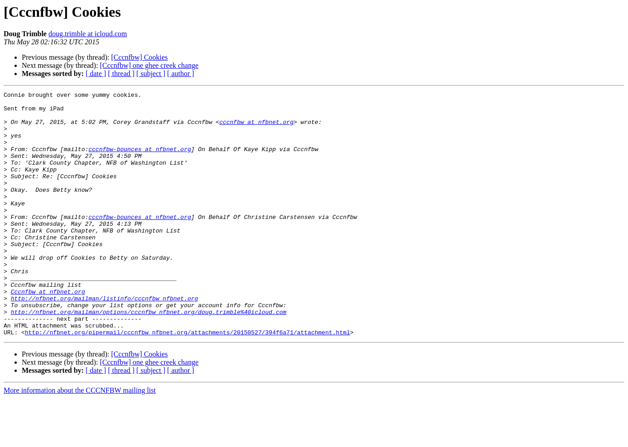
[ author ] (180, 73)
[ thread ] (121, 73)
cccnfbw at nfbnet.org (256, 128)
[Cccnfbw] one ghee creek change (149, 65)
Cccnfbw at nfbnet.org (48, 332)
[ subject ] (150, 73)
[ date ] (96, 73)
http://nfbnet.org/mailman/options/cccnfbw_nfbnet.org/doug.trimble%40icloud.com (148, 356)
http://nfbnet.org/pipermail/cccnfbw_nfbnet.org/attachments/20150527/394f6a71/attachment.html (187, 381)
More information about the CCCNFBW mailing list (80, 439)
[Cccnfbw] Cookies (139, 57)
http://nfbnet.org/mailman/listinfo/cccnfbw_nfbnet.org (104, 340)
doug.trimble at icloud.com (87, 34)
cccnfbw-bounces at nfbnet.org (139, 161)
